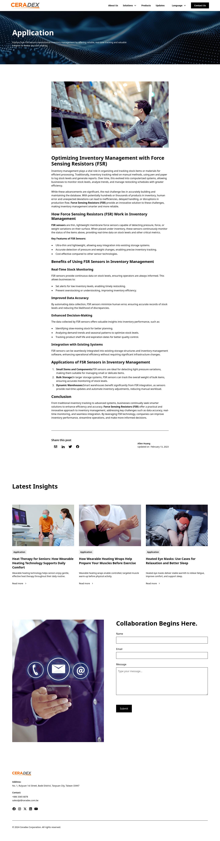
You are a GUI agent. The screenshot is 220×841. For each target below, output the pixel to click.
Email (119, 649)
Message (121, 664)
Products (146, 5)
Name (119, 633)
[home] (25, 5)
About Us (113, 5)
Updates (160, 5)
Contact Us (200, 5)
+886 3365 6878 (20, 796)
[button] (130, 5)
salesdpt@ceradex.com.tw (25, 800)
